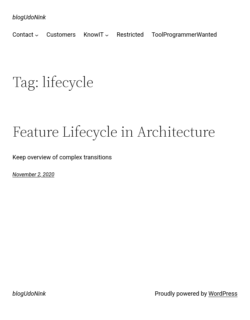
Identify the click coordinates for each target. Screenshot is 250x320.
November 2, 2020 (34, 174)
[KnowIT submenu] (107, 35)
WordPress (222, 293)
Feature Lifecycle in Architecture (114, 131)
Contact (23, 34)
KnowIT (93, 34)
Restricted (130, 34)
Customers (61, 34)
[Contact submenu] (37, 35)
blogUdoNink (29, 17)
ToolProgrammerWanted (184, 34)
